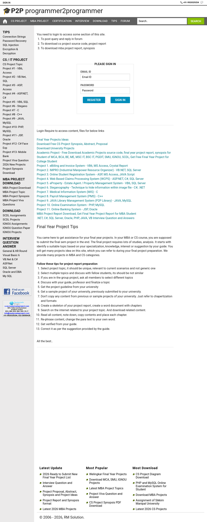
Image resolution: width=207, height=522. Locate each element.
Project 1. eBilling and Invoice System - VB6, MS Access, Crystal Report (82, 165)
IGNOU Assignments (15, 223)
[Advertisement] (16, 377)
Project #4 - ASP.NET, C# (15, 95)
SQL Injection (11, 45)
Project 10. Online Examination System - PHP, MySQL (71, 205)
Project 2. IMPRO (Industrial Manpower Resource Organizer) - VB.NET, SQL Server (89, 170)
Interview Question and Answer (57, 484)
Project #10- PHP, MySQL (13, 129)
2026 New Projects (14, 164)
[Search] (162, 21)
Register (94, 100)
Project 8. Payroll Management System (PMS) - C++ (70, 196)
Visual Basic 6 (11, 255)
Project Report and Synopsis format (61, 502)
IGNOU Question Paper (16, 228)
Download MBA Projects (151, 495)
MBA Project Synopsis (16, 196)
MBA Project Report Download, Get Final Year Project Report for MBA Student (86, 213)
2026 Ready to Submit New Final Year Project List (60, 476)
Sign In (6, 2)
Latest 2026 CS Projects (151, 509)
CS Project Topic (13, 64)
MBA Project (39, 21)
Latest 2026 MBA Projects (59, 509)
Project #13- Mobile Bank (14, 154)
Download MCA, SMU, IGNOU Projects (108, 481)
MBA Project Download (17, 187)
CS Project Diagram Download (148, 476)
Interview (82, 21)
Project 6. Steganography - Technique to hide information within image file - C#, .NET (91, 187)
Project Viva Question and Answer (105, 495)
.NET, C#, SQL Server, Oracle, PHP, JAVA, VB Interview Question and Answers (85, 218)
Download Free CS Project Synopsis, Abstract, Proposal (72, 144)
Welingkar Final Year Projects (108, 474)
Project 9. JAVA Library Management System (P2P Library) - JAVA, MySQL (84, 200)
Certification (62, 21)
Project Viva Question (16, 160)
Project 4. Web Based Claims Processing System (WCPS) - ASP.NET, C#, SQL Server (90, 179)
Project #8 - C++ (12, 114)
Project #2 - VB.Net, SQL (14, 79)
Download (100, 21)
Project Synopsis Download (13, 171)
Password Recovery (14, 41)
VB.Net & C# (10, 259)
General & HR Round (15, 251)
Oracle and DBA (12, 272)
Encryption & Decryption (10, 51)
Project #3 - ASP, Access (12, 87)
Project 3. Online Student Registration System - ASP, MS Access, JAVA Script (86, 174)
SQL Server (9, 267)
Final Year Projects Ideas (53, 139)
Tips (114, 21)
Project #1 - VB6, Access (13, 70)
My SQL (7, 276)
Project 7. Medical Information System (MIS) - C (67, 192)
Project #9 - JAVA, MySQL (13, 120)
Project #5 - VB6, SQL (15, 102)
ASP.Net (7, 263)
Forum (125, 21)
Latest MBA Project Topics (106, 488)
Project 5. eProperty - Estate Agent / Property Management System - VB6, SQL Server (91, 183)
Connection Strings (14, 36)
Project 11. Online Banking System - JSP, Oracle (67, 209)
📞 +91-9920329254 (190, 2)
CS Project (19, 21)
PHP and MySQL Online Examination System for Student (151, 486)
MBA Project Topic (14, 192)
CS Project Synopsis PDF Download (105, 504)
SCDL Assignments (14, 215)
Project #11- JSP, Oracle (13, 137)
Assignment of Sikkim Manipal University (150, 502)
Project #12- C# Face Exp (15, 145)
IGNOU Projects (12, 232)
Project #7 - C (11, 110)
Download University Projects (55, 148)
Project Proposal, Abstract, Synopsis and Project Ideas (60, 493)
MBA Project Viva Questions (13, 202)
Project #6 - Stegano (15, 106)
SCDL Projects (11, 219)
